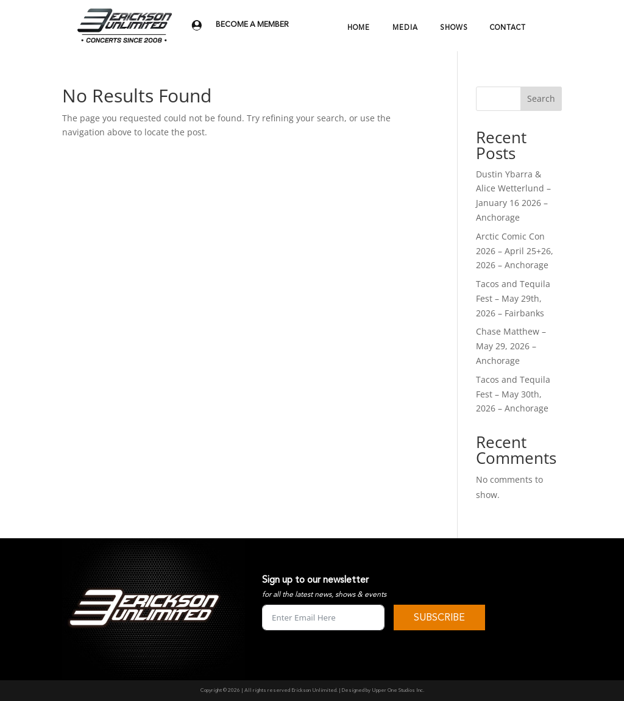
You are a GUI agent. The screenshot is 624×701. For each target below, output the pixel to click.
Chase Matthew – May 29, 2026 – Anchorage (511, 346)
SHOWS (454, 28)
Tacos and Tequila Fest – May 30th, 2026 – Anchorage (513, 394)
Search (541, 98)
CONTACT (508, 28)
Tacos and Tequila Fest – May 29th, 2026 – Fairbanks (513, 298)
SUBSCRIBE (439, 617)
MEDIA (405, 28)
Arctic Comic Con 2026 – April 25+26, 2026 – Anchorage (514, 250)
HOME (358, 28)
